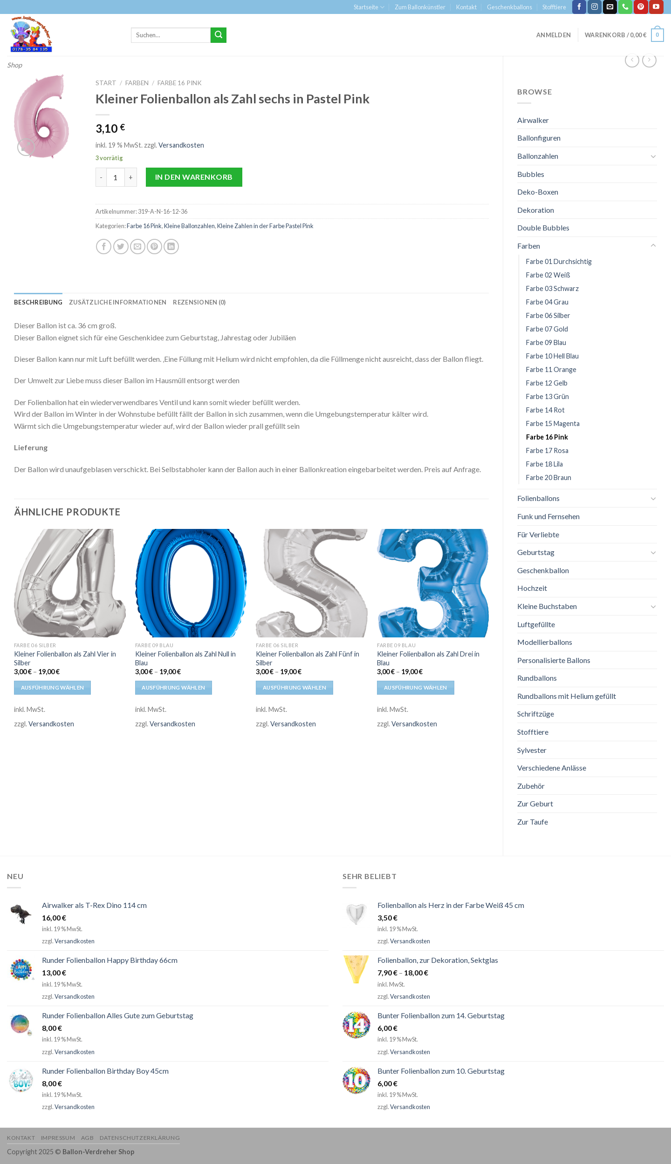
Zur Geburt (535, 803)
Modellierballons (544, 641)
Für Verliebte (538, 534)
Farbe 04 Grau (547, 302)
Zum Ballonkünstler (420, 7)
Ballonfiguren (539, 137)
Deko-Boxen (537, 191)
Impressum (58, 1137)
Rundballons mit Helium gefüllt (566, 695)
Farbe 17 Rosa (547, 450)
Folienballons (538, 498)
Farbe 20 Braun (548, 477)
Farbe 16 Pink (547, 437)
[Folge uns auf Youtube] (656, 7)
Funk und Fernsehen (548, 516)
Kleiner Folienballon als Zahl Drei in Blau (428, 658)
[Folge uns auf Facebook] (579, 7)
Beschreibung (38, 302)
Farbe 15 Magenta (553, 423)
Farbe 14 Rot (545, 410)
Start (106, 83)
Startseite (369, 7)
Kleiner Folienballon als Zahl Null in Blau (185, 658)
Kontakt (466, 7)
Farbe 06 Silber (548, 315)
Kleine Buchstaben (547, 606)
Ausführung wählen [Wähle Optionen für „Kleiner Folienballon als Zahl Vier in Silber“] (52, 687)
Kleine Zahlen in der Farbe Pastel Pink (265, 226)
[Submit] (218, 35)
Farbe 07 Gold (547, 329)
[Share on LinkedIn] (171, 246)
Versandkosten (181, 145)
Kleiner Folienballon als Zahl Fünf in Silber (307, 658)
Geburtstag (536, 552)
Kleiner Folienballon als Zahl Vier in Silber (65, 658)
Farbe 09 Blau (546, 342)
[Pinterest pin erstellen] (154, 246)
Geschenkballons (509, 7)
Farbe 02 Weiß (548, 275)
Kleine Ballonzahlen (189, 226)
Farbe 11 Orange (551, 369)
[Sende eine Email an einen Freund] (137, 246)
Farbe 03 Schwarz (552, 288)
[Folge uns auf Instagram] (595, 7)
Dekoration (535, 209)
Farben (528, 245)
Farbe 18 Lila (544, 464)
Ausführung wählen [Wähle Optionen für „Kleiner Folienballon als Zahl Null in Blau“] (173, 687)
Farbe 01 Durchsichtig (559, 261)
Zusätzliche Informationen (117, 302)
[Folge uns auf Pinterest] (641, 7)
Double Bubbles (543, 227)
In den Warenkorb (194, 176)
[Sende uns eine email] (610, 7)
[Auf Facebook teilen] (103, 246)
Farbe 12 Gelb (547, 383)
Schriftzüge (535, 713)
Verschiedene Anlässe (551, 767)
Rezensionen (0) (199, 302)
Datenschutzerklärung (140, 1137)
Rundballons (537, 677)
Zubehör (531, 785)
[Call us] (625, 7)
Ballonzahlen (537, 155)
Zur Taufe (532, 821)
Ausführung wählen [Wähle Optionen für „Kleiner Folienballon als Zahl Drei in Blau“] (415, 687)
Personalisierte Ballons (553, 660)
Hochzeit (532, 587)
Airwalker (533, 119)
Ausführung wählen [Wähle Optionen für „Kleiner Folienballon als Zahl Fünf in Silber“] (294, 687)
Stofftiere (554, 7)
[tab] (38, 302)
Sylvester (532, 749)
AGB (87, 1137)
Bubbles (530, 173)
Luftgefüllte (536, 624)
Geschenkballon (543, 570)
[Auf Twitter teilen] (121, 246)
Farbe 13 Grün (547, 396)
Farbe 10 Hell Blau (552, 356)
